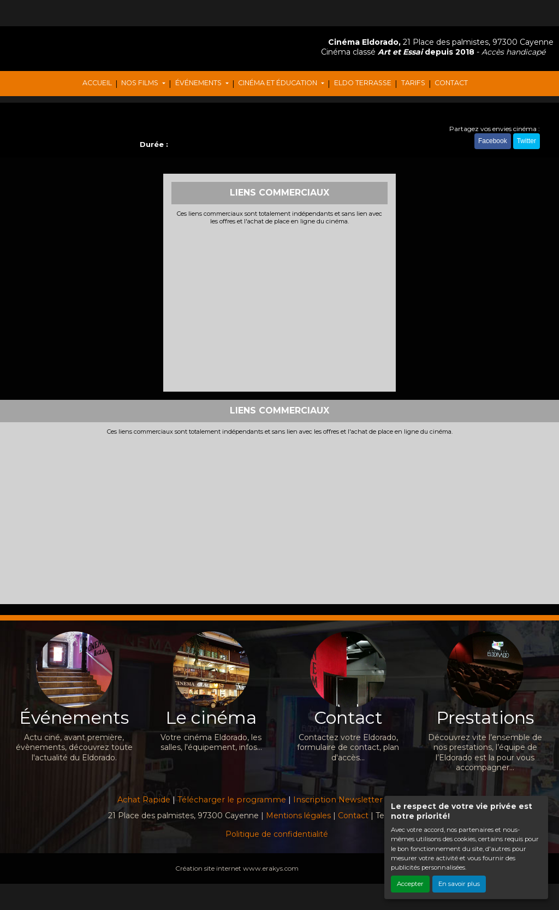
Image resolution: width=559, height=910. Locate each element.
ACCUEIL (97, 83)
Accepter (410, 884)
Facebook (492, 141)
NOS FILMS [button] (140, 83)
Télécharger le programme (231, 800)
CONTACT (451, 83)
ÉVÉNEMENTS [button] (199, 83)
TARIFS (413, 83)
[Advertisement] (279, 307)
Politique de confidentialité (276, 834)
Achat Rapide (143, 800)
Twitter (526, 141)
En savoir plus (459, 884)
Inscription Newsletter (338, 800)
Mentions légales (298, 815)
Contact (353, 815)
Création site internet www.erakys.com (237, 868)
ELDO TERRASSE (362, 83)
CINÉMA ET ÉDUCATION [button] (278, 83)
